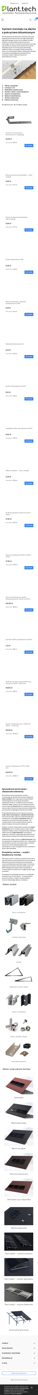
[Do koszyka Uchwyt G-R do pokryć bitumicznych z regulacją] (28, 145)
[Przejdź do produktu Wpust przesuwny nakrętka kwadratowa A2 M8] (19, 290)
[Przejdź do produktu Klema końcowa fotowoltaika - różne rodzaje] (19, 163)
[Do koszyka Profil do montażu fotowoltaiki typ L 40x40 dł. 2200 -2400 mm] (28, 694)
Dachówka (18, 1097)
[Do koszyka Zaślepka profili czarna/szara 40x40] (28, 441)
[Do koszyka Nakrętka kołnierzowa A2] (28, 356)
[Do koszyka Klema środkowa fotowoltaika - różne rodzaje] (28, 230)
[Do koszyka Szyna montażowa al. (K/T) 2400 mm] (28, 778)
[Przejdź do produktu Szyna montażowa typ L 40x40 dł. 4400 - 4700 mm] (19, 712)
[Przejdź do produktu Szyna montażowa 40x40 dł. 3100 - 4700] (19, 543)
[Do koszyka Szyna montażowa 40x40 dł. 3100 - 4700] (28, 567)
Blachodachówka (18, 1123)
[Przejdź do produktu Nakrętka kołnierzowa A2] (19, 332)
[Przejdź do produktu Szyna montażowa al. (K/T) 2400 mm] (19, 754)
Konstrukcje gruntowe (18, 1330)
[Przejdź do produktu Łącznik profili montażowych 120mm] (19, 628)
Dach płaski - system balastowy (19, 1304)
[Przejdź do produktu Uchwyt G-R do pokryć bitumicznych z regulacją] (19, 121)
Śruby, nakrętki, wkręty (19, 1037)
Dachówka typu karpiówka (18, 1199)
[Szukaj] (30, 19)
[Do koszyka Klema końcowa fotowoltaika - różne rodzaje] (28, 187)
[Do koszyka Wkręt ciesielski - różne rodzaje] (28, 483)
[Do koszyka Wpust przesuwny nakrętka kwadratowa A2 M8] (28, 314)
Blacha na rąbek (19, 1148)
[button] (2, 19)
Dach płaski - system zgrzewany (18, 1279)
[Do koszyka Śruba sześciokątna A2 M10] (28, 398)
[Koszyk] (35, 20)
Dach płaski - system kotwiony (19, 1253)
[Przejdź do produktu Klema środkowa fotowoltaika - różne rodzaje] (19, 205)
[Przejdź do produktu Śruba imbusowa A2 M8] (19, 248)
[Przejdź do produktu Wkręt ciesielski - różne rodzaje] (19, 459)
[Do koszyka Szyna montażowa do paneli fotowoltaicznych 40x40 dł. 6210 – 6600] (28, 610)
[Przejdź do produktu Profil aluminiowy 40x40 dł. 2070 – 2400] (19, 501)
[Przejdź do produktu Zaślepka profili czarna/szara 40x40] (19, 417)
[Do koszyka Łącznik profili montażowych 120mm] (28, 652)
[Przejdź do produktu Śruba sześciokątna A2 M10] (19, 374)
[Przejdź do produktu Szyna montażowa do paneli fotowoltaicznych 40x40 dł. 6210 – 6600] (19, 585)
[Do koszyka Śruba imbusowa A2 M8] (28, 272)
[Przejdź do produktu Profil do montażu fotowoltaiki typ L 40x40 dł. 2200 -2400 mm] (19, 670)
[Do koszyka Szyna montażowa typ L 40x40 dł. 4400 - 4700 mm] (28, 736)
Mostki (18, 962)
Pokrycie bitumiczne (19, 1174)
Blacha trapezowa (19, 1228)
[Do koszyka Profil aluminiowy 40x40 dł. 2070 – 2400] (28, 525)
